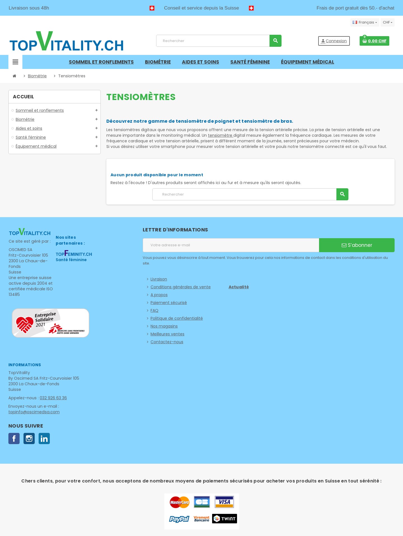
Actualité (239, 287)
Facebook (14, 438)
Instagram (29, 438)
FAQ (154, 310)
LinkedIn (44, 438)
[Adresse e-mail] (231, 245)
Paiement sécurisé (169, 302)
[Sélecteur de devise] (388, 22)
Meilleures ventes (167, 334)
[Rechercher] (218, 41)
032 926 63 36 (52, 398)
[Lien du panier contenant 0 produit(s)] (374, 41)
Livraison (159, 279)
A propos (159, 295)
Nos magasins (164, 326)
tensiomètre (220, 135)
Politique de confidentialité (177, 318)
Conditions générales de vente (181, 287)
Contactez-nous (167, 342)
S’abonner (357, 245)
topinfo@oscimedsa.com (33, 412)
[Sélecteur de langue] (364, 22)
